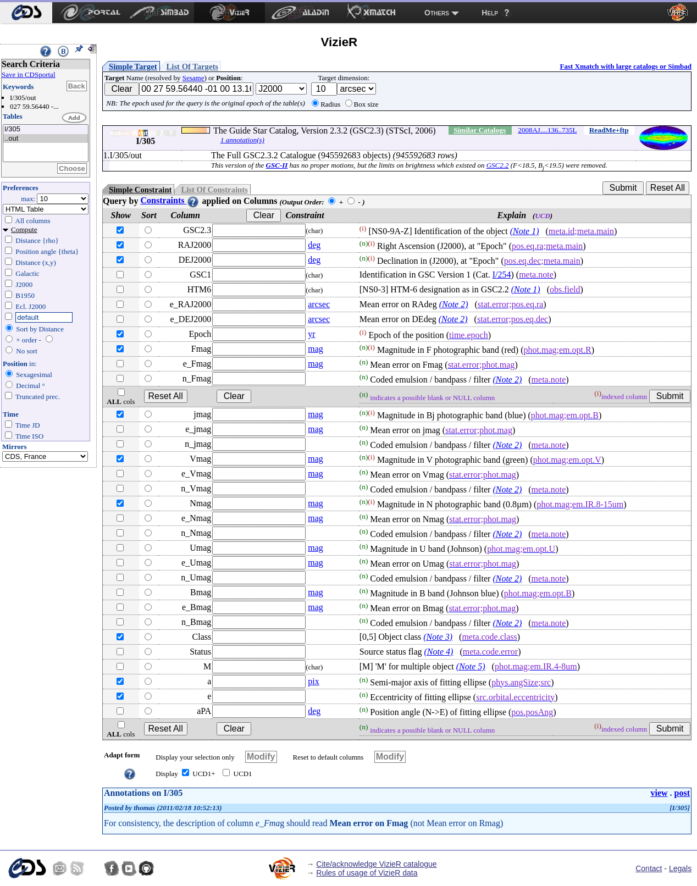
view (658, 793)
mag (315, 348)
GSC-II (277, 165)
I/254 (502, 274)
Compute (24, 229)
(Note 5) (470, 666)
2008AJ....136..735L (547, 130)
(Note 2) (453, 304)
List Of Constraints (214, 189)
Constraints (170, 200)
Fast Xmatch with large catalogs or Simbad (626, 66)
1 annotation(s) (242, 140)
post (682, 793)
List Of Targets (192, 66)
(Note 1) (524, 231)
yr (311, 334)
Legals (680, 868)
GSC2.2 (497, 165)
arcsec (319, 304)
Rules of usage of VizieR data (366, 872)
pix (313, 681)
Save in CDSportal (29, 74)
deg (314, 245)
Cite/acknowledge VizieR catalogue (376, 864)
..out (45, 138)
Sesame (193, 78)
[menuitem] (26, 12)
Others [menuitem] (436, 12)
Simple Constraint (140, 189)
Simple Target (133, 66)
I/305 (45, 129)
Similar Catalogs (479, 130)
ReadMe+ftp (609, 130)
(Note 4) (438, 651)
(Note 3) (437, 636)
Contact (648, 868)
